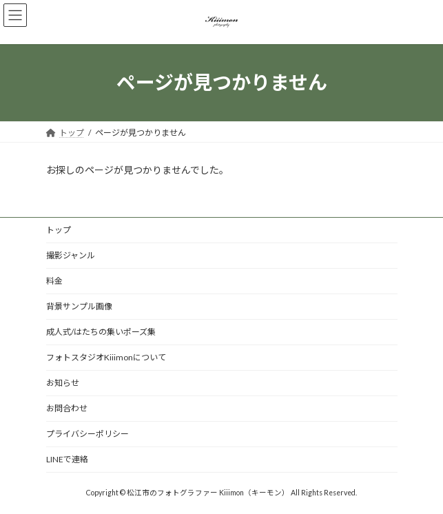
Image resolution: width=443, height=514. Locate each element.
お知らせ (62, 383)
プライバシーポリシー (87, 434)
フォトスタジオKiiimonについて (106, 357)
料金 (54, 281)
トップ (58, 230)
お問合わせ (66, 408)
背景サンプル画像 (79, 306)
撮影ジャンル (70, 255)
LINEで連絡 (67, 459)
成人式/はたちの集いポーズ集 (101, 332)
